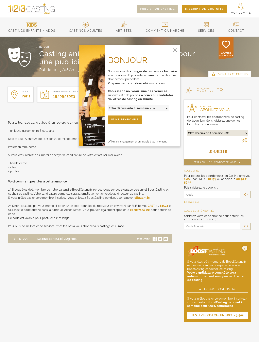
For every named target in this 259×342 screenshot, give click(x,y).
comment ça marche (165, 29)
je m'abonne (218, 151)
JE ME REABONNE (125, 119)
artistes (124, 29)
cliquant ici (142, 197)
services (206, 29)
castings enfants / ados (31, 29)
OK (246, 194)
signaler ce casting (233, 74)
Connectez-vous (228, 162)
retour (41, 47)
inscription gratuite (204, 9)
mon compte (241, 8)
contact (236, 29)
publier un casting (157, 9)
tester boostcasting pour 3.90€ (217, 315)
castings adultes (85, 29)
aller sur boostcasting (218, 289)
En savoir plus (191, 202)
